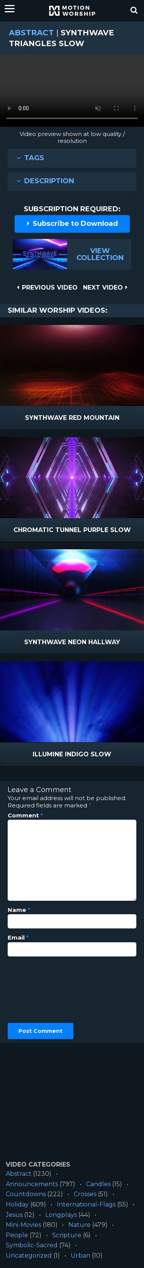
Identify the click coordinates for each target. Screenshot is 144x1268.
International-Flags (86, 1204)
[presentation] (39, 990)
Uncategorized (29, 1255)
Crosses (85, 1194)
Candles (98, 1184)
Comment (25, 815)
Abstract (31, 32)
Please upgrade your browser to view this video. (72, 93)
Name (19, 910)
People (17, 1235)
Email (18, 937)
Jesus (14, 1214)
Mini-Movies (23, 1224)
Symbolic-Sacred (32, 1245)
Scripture (66, 1235)
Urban (80, 1255)
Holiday (17, 1204)
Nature (79, 1224)
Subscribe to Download (72, 223)
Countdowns (26, 1194)
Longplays (61, 1214)
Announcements (32, 1184)
